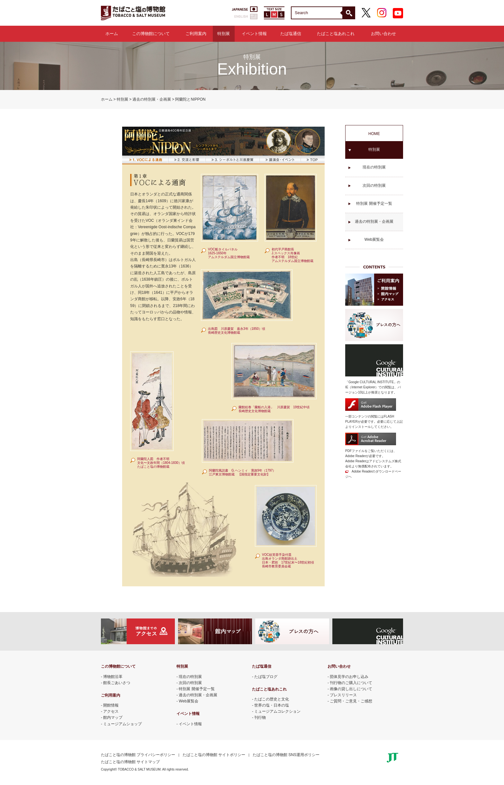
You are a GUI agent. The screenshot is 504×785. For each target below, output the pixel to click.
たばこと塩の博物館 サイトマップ (130, 762)
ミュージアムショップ (122, 724)
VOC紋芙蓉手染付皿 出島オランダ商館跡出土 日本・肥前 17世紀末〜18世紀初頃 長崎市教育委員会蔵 (288, 560)
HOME (374, 133)
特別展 (223, 33)
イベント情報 (254, 33)
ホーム (111, 33)
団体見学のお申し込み (349, 676)
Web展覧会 (374, 239)
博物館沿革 (112, 676)
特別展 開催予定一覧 (374, 203)
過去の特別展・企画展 (151, 99)
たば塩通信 (290, 33)
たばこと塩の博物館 (133, 13)
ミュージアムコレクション (277, 711)
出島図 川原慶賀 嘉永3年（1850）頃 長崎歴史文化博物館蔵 (236, 330)
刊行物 (260, 717)
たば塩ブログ (265, 676)
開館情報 (111, 705)
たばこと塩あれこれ (336, 33)
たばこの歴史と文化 (271, 699)
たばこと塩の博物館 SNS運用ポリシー (286, 755)
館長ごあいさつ (116, 683)
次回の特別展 (374, 185)
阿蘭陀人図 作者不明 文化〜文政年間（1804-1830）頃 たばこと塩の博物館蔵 (161, 462)
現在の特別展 (374, 167)
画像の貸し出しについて (351, 689)
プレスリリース (343, 695)
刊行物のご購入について (351, 683)
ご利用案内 (195, 33)
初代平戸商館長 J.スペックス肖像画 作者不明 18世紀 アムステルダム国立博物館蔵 (292, 255)
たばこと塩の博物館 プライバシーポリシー (138, 755)
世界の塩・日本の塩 (271, 705)
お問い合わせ (383, 33)
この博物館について (151, 33)
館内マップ (112, 717)
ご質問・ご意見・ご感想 (351, 701)
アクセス (111, 711)
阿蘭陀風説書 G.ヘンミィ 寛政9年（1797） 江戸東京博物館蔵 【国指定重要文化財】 (242, 472)
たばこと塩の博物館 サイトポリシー (214, 755)
